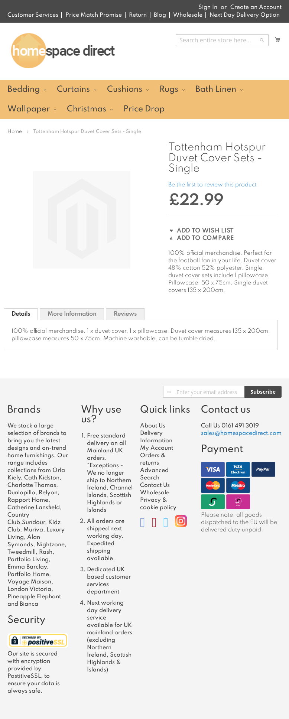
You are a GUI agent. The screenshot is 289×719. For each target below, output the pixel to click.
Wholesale (187, 15)
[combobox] (222, 40)
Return (138, 15)
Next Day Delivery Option (245, 15)
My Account (156, 448)
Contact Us (155, 485)
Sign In (207, 7)
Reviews (125, 314)
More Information (72, 314)
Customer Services (32, 15)
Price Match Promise (93, 15)
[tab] (21, 314)
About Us (152, 426)
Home (14, 131)
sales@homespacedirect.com (241, 433)
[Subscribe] (263, 392)
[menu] (144, 99)
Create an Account (256, 7)
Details (21, 314)
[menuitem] (26, 90)
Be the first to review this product (212, 185)
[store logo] (62, 51)
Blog (160, 15)
